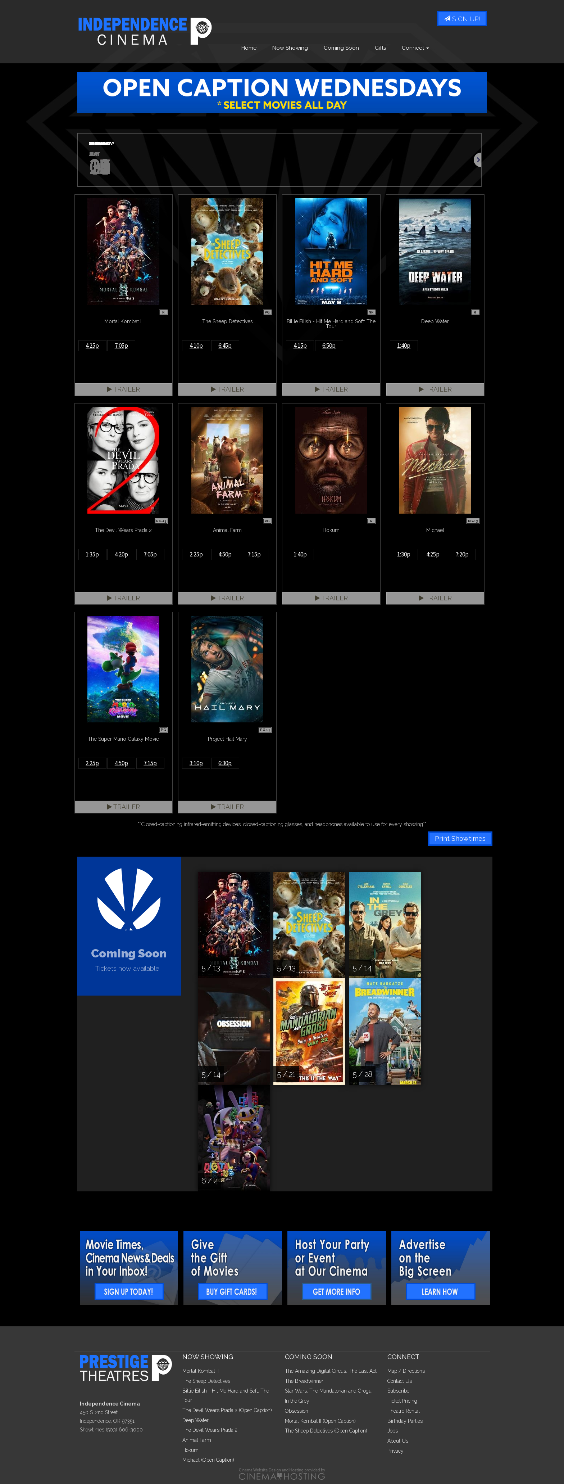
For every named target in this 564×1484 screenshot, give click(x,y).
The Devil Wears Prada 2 (209, 1430)
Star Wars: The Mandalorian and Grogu (328, 1391)
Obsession (296, 1411)
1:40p (403, 345)
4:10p (196, 345)
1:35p (92, 554)
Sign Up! (462, 19)
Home (248, 48)
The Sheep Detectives (206, 1381)
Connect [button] (415, 48)
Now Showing (290, 48)
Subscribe (398, 1391)
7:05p (121, 345)
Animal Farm (196, 1440)
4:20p (121, 554)
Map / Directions (406, 1371)
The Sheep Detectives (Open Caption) (326, 1431)
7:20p (462, 554)
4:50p (225, 554)
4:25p (92, 345)
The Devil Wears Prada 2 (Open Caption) (227, 1410)
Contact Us (399, 1381)
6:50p (329, 345)
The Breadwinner (304, 1381)
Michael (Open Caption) (208, 1460)
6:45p (225, 345)
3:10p (196, 763)
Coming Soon (341, 48)
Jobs (392, 1431)
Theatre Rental (403, 1411)
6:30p (225, 763)
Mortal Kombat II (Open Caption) (320, 1421)
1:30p (403, 554)
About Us (397, 1441)
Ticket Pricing (402, 1401)
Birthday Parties (405, 1421)
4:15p (300, 345)
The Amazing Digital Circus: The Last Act (331, 1371)
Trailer (123, 389)
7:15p (254, 554)
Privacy (395, 1451)
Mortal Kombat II (200, 1371)
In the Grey (297, 1401)
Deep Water (195, 1420)
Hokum (190, 1450)
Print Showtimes (460, 838)
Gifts (380, 48)
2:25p (196, 554)
